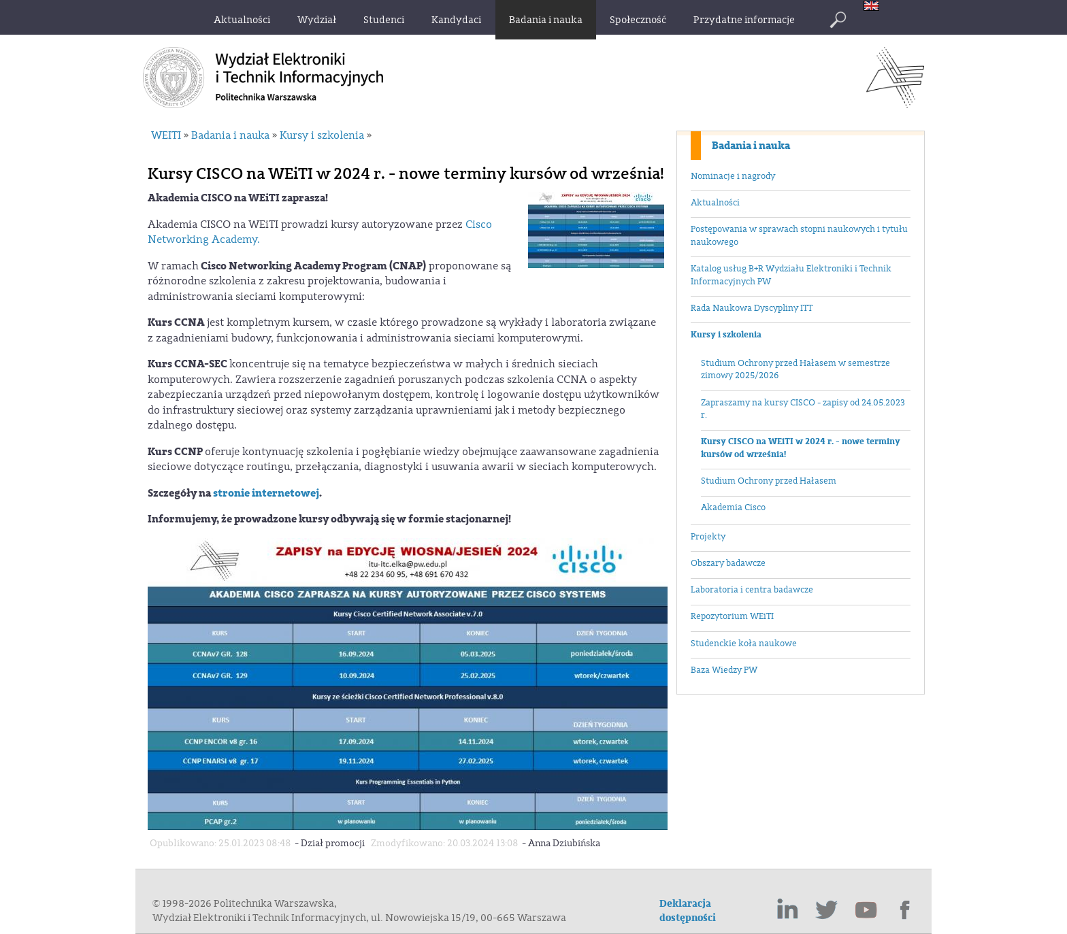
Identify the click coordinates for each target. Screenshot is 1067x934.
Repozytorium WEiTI (732, 616)
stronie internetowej (266, 493)
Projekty (708, 536)
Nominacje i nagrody (733, 176)
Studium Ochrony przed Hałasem (768, 481)
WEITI (166, 135)
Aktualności (715, 202)
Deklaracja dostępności (687, 911)
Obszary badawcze (728, 563)
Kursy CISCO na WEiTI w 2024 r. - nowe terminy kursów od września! (800, 448)
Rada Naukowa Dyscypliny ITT (751, 308)
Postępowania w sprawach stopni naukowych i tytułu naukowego (799, 236)
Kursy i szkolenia (726, 335)
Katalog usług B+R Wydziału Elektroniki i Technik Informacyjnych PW (791, 275)
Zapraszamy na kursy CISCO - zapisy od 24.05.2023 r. (803, 409)
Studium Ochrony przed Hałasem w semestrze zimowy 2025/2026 (795, 370)
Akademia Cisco (733, 507)
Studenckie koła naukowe (744, 643)
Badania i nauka (751, 145)
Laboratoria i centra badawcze (752, 589)
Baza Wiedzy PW (724, 670)
